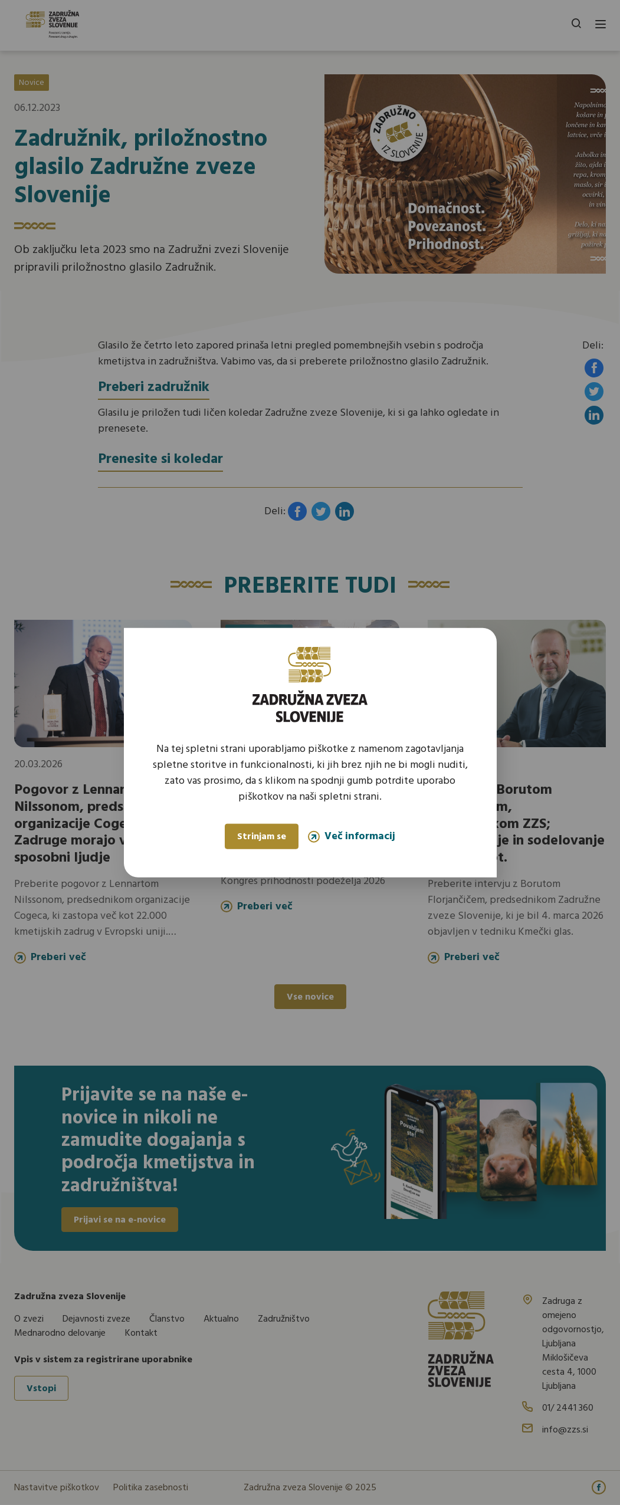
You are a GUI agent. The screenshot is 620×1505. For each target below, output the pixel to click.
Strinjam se (261, 836)
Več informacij (351, 836)
